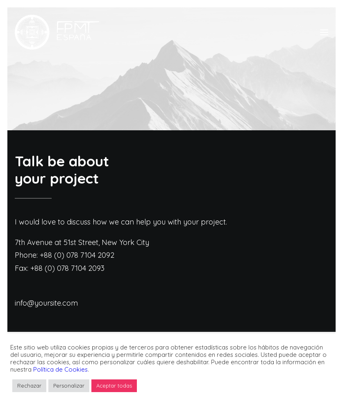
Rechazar (29, 385)
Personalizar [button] (68, 385)
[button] (324, 32)
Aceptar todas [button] (114, 385)
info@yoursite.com (46, 303)
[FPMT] (57, 32)
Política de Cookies (60, 369)
